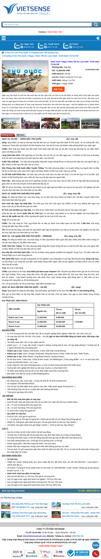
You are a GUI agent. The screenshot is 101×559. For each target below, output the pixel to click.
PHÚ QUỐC (36, 139)
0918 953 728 (54, 32)
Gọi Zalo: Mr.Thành (66, 46)
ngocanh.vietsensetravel (21, 47)
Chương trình (7, 135)
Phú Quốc (75, 142)
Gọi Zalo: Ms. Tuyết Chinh (41, 46)
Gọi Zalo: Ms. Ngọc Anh (17, 46)
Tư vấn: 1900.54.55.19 (89, 491)
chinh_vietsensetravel (45, 47)
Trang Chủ (33, 8)
